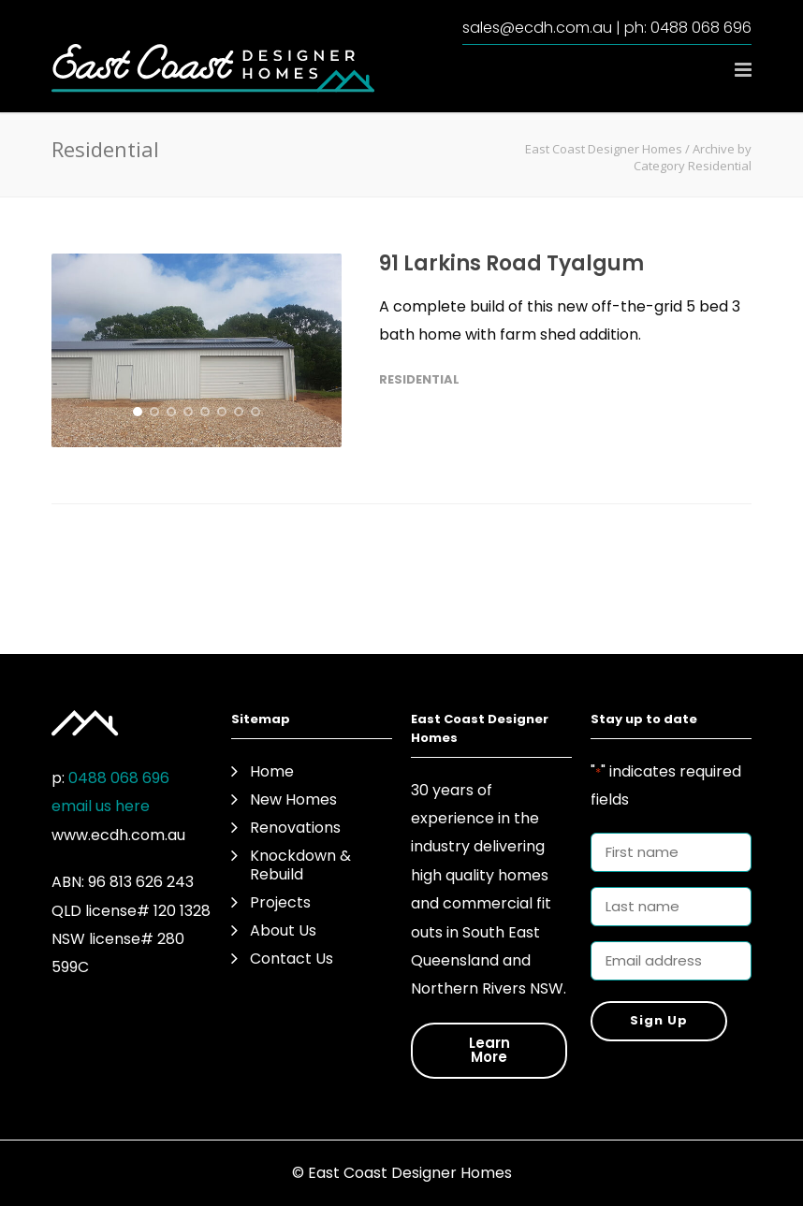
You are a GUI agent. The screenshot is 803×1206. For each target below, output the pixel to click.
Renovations (295, 828)
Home (272, 772)
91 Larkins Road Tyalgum (511, 263)
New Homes (293, 800)
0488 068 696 (701, 27)
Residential (419, 379)
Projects (280, 903)
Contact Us (291, 959)
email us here (100, 806)
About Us (283, 931)
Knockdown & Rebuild (300, 865)
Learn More (489, 1050)
